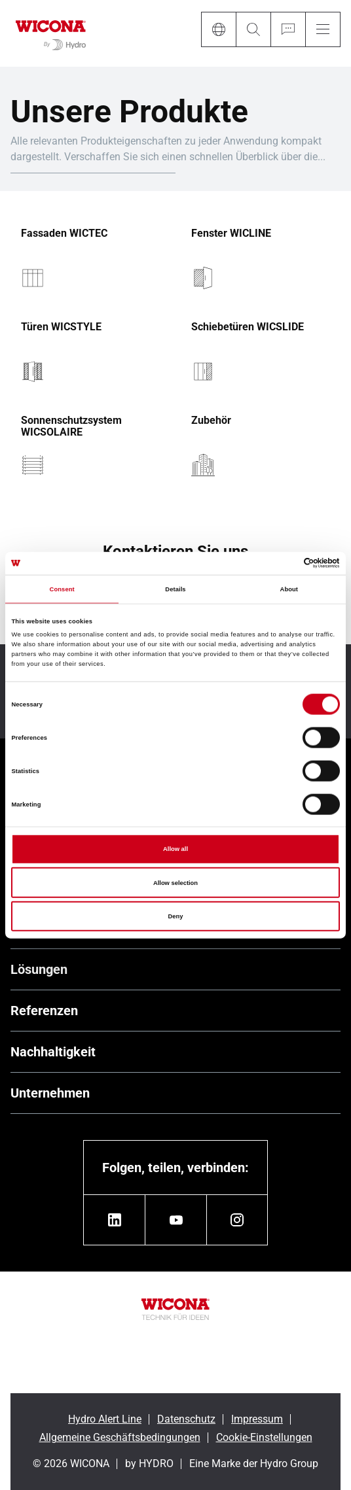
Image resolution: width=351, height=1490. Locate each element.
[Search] (253, 29)
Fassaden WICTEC (64, 233)
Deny (175, 916)
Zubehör (211, 420)
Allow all (175, 849)
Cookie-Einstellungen (264, 1437)
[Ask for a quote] (287, 29)
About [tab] (289, 589)
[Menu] (323, 29)
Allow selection (175, 882)
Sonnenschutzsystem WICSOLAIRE (71, 426)
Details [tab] (175, 589)
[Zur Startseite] (50, 33)
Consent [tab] (62, 589)
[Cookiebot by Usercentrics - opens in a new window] (282, 563)
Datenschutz (186, 1419)
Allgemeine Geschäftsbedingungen (119, 1437)
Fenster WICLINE (231, 233)
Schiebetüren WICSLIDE (247, 327)
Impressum (257, 1419)
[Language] (218, 29)
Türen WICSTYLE (61, 327)
